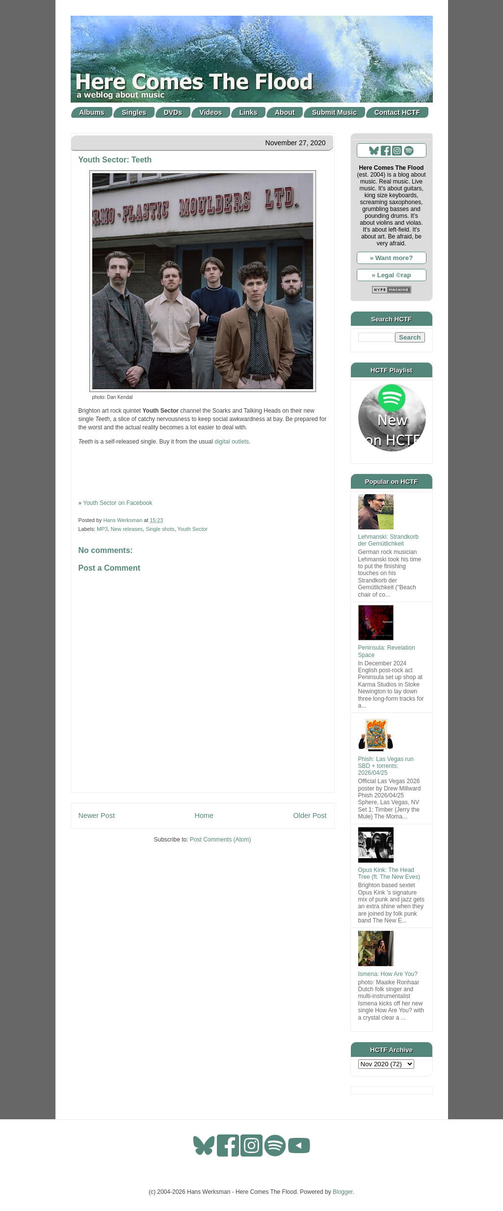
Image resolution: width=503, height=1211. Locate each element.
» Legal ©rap (391, 275)
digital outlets (231, 441)
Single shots (160, 529)
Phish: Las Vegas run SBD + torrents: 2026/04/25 (386, 766)
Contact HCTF (397, 112)
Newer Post (97, 815)
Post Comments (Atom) (220, 839)
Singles (134, 112)
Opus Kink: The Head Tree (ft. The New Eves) (389, 873)
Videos (211, 112)
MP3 (102, 529)
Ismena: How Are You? (388, 974)
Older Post (310, 815)
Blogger (343, 1191)
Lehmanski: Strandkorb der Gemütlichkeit (388, 540)
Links (248, 112)
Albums (91, 112)
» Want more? (391, 258)
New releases (127, 529)
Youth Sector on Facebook (117, 503)
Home (204, 815)
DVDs (173, 112)
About (284, 112)
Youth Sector (193, 529)
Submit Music (334, 112)
